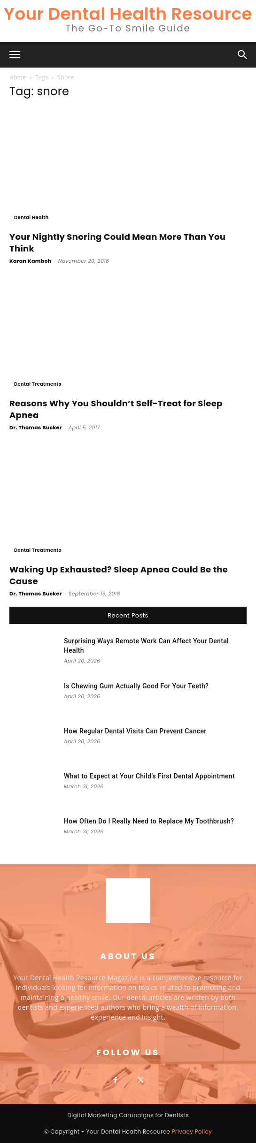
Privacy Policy (192, 1131)
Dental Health (31, 217)
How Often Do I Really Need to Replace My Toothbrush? (149, 821)
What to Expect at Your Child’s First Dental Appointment (149, 776)
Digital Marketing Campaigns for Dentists (127, 1115)
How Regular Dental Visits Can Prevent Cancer (135, 731)
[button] (15, 55)
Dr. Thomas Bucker (35, 427)
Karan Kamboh (30, 261)
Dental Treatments (37, 384)
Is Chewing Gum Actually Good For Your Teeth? (136, 686)
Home (17, 77)
